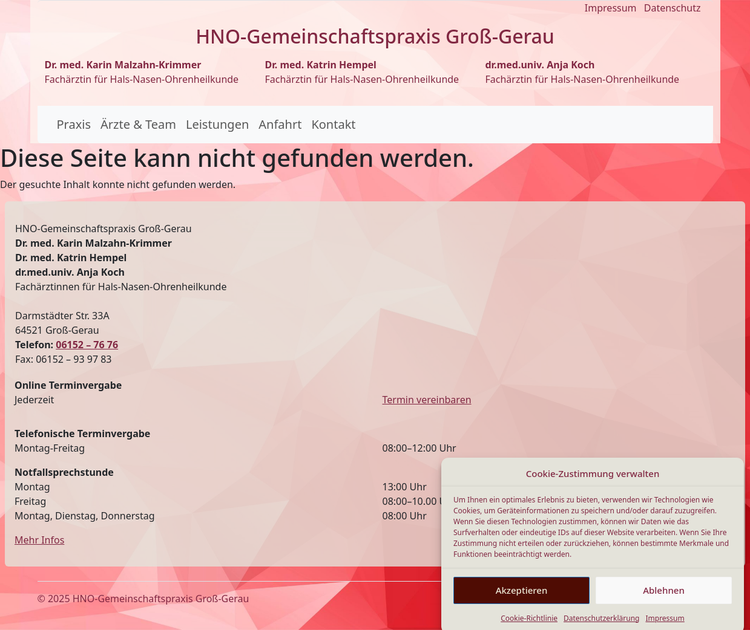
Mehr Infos (39, 540)
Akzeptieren (522, 599)
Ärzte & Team (138, 124)
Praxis (74, 124)
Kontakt (333, 124)
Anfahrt (279, 124)
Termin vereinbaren (427, 399)
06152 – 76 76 (87, 344)
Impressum (611, 8)
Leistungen (217, 124)
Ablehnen (664, 599)
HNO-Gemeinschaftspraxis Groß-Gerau (161, 598)
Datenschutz (672, 8)
